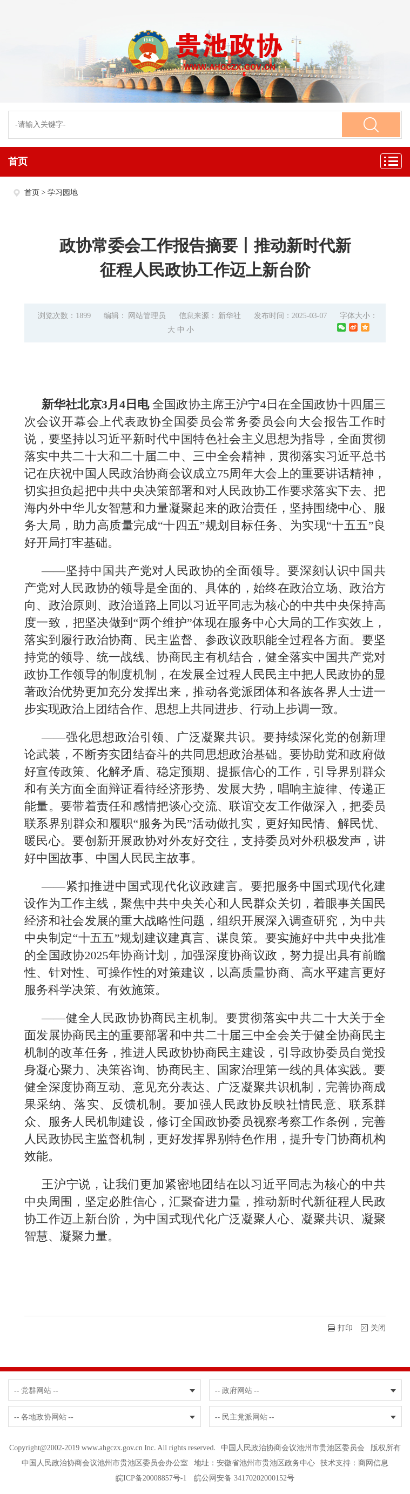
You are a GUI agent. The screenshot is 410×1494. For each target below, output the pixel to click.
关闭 (373, 1328)
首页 (18, 161)
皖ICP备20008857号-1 (151, 1478)
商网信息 (373, 1463)
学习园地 (63, 193)
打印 (340, 1328)
